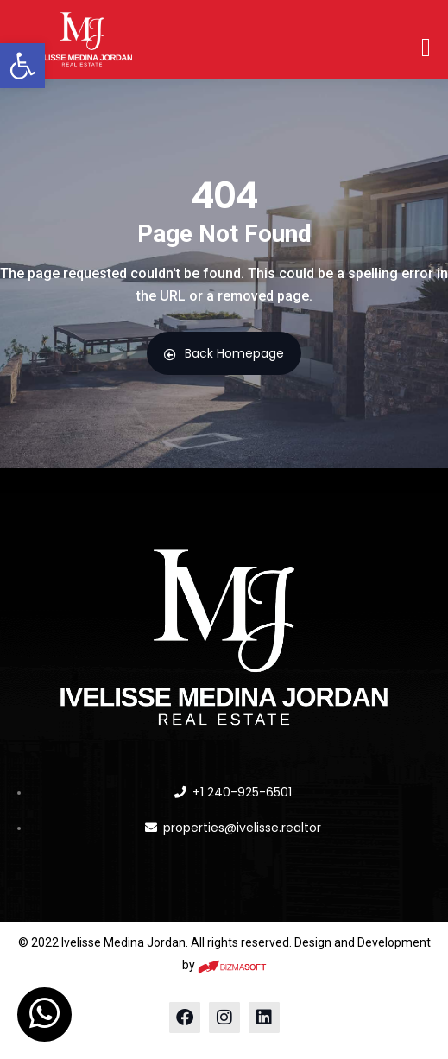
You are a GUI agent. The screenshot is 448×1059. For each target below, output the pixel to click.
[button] (22, 65)
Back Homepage (224, 353)
